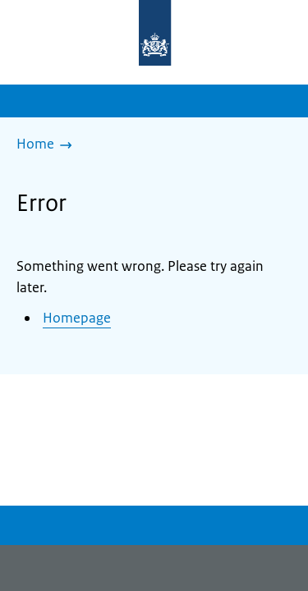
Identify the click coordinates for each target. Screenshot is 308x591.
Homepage (77, 318)
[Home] (48, 145)
